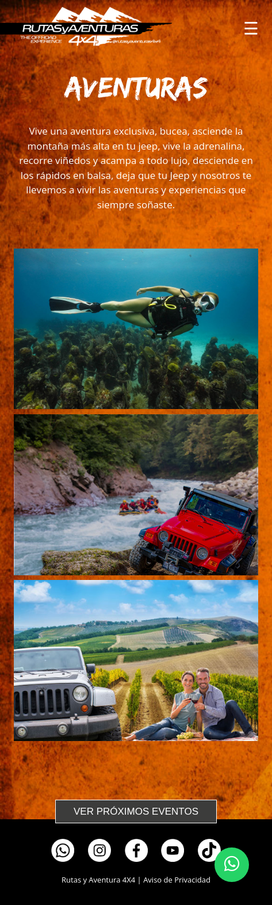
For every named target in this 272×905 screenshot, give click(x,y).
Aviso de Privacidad (176, 880)
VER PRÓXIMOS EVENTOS (136, 811)
